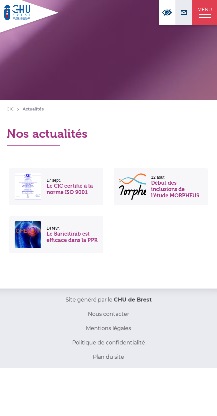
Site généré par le (109, 300)
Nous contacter (108, 314)
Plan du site (108, 357)
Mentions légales (108, 328)
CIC (10, 108)
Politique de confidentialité (108, 342)
